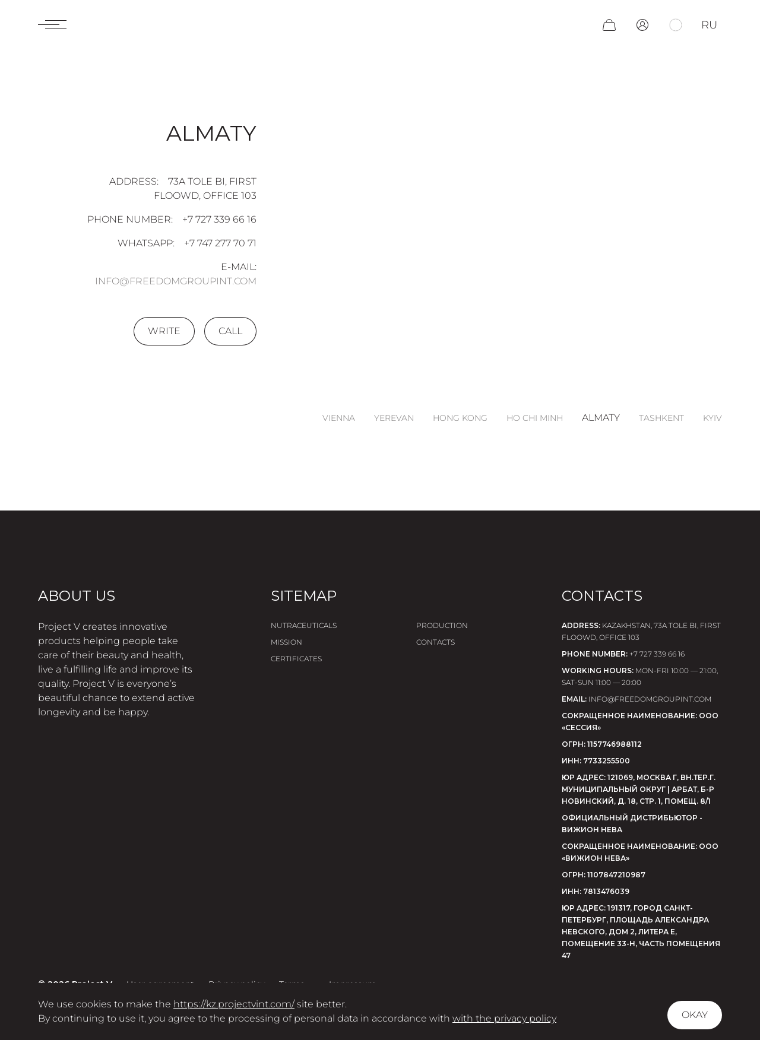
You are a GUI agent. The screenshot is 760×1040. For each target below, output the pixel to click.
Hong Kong (460, 418)
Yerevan (394, 418)
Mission (286, 642)
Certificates (296, 658)
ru (709, 25)
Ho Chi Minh (534, 418)
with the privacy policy (504, 1018)
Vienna (338, 418)
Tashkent (661, 418)
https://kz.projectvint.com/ (233, 1004)
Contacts (435, 642)
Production (442, 625)
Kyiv (712, 418)
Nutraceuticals (304, 625)
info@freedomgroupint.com (175, 281)
